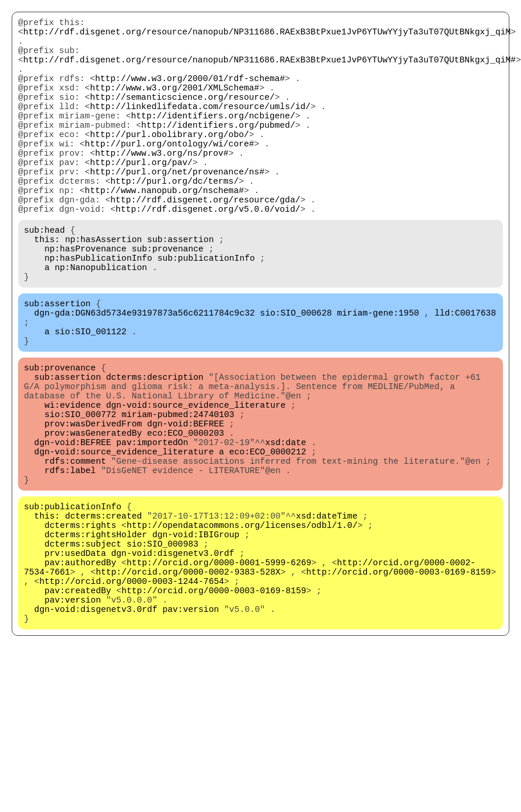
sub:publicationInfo (206, 315)
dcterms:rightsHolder (95, 648)
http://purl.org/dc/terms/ (174, 222)
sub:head (44, 280)
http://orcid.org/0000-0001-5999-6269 (219, 683)
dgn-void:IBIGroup (196, 648)
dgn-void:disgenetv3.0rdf (173, 671)
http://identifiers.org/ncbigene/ (213, 140)
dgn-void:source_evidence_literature (196, 490)
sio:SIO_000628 (296, 380)
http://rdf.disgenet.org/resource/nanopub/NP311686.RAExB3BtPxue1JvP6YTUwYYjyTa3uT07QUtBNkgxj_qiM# (269, 70)
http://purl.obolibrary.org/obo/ (169, 164)
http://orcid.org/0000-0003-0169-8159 (398, 695)
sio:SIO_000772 (80, 502)
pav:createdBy (77, 718)
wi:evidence (72, 490)
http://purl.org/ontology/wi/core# (169, 175)
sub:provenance (168, 304)
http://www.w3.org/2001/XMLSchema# (174, 105)
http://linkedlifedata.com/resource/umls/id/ (200, 129)
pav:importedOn (152, 537)
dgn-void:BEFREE (185, 514)
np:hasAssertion (103, 292)
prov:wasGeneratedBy (93, 525)
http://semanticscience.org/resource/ (182, 117)
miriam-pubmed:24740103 (177, 502)
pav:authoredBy (80, 683)
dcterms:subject (82, 660)
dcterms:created (103, 625)
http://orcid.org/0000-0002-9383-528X (188, 695)
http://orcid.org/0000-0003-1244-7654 (131, 706)
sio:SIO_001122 (91, 403)
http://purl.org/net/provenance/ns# (177, 210)
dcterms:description (155, 455)
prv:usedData (75, 671)
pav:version (72, 730)
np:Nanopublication (101, 327)
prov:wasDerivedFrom (93, 514)
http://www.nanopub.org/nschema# (164, 234)
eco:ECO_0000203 (185, 525)
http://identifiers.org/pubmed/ (218, 152)
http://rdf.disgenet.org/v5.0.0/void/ (208, 257)
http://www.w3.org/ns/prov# (162, 187)
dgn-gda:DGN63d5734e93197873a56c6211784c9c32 (144, 380)
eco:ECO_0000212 (267, 549)
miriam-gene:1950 (378, 380)
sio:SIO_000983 (162, 660)
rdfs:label (70, 572)
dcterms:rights (80, 636)
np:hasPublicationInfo (98, 315)
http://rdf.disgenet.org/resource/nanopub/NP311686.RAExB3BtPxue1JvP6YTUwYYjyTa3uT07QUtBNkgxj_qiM (266, 35)
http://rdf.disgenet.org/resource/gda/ (205, 245)
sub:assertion (180, 292)
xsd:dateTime (327, 625)
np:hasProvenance (85, 304)
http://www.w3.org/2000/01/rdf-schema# (190, 94)
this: (47, 292)
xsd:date (285, 537)
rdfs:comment (75, 560)
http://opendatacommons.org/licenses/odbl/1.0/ (242, 636)
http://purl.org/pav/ (141, 199)
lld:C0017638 (465, 380)
